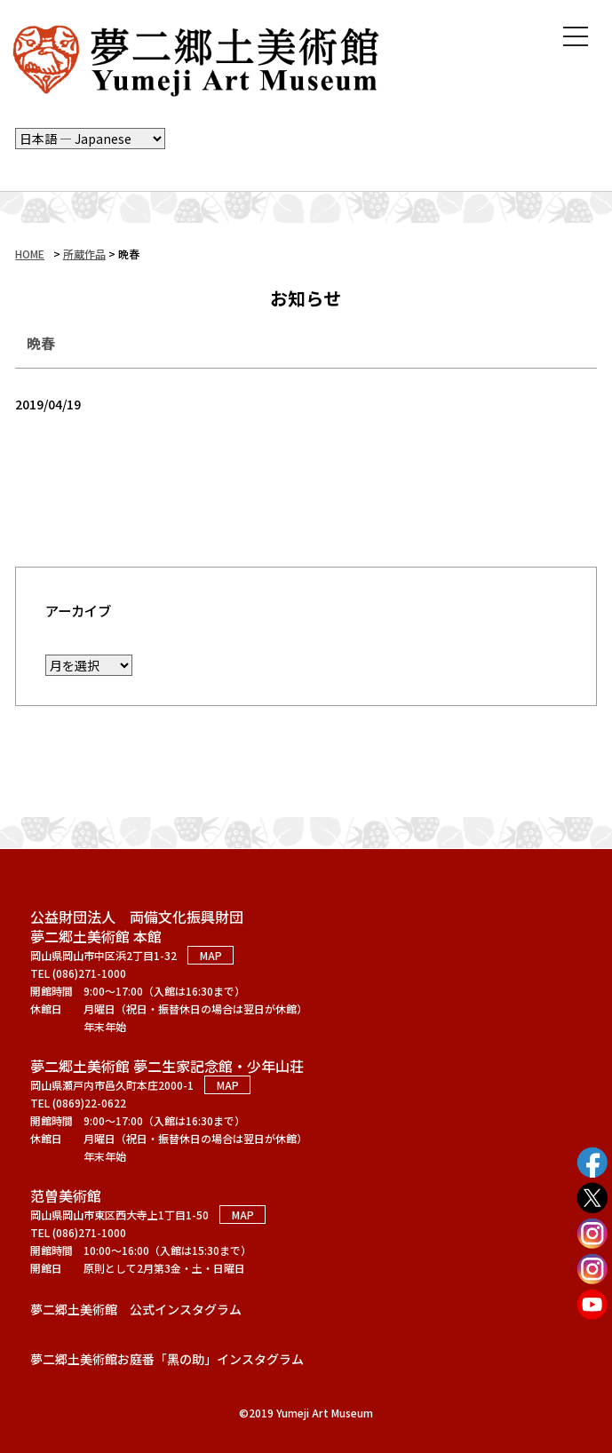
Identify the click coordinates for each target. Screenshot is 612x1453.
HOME (29, 253)
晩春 (41, 342)
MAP (211, 955)
